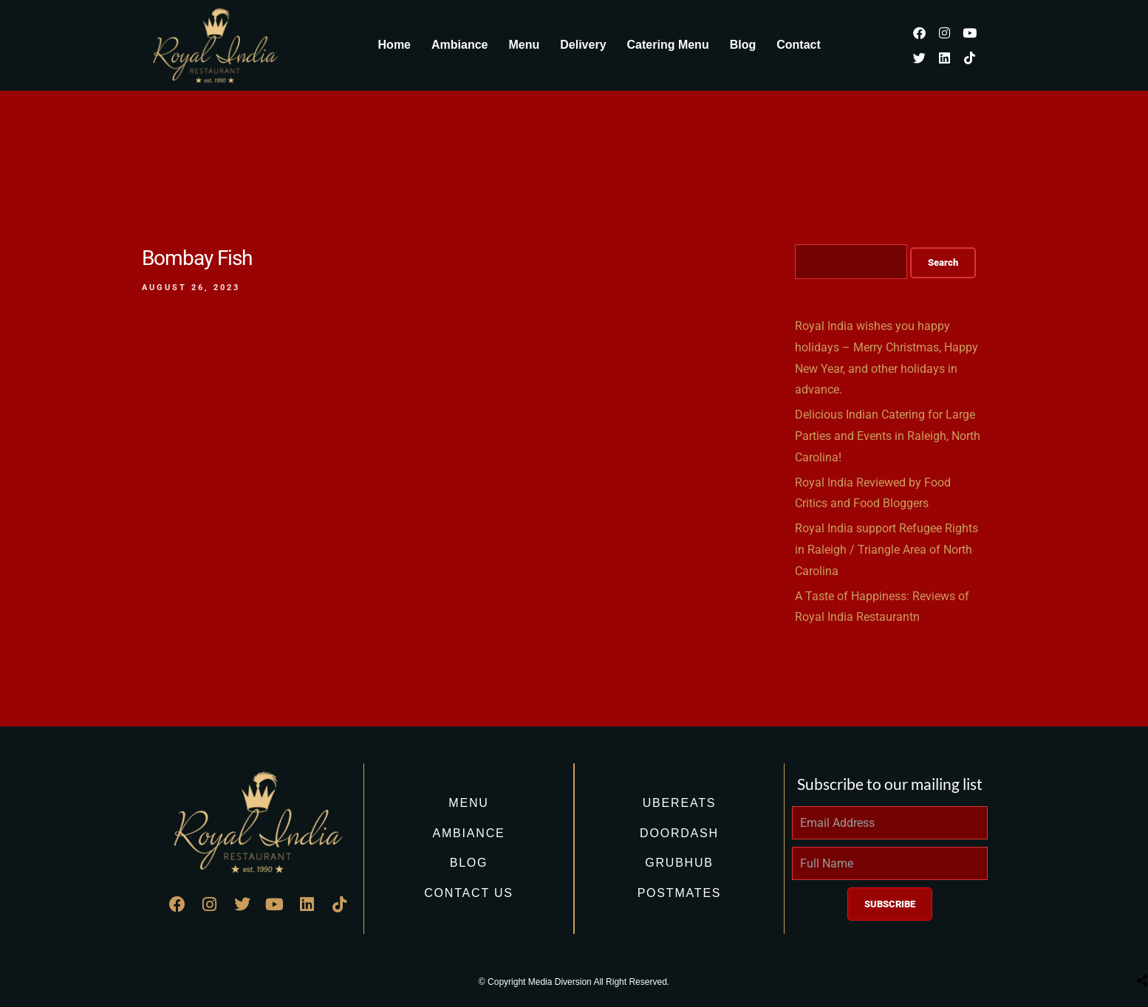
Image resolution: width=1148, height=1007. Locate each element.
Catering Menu (668, 44)
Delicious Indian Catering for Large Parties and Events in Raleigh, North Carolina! (887, 436)
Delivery (583, 44)
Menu (523, 44)
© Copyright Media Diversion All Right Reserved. (574, 982)
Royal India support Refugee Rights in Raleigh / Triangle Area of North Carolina (886, 549)
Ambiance (459, 44)
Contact (798, 44)
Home (394, 44)
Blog (743, 44)
